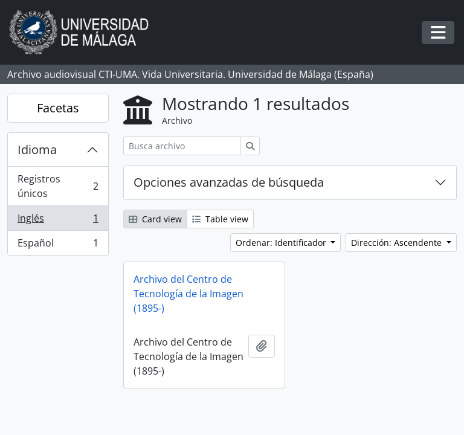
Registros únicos (57, 186)
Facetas (58, 108)
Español (57, 245)
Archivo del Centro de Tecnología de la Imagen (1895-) (188, 293)
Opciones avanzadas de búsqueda (229, 182)
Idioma (37, 149)
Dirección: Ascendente (397, 242)
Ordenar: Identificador (282, 242)
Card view (155, 219)
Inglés (57, 221)
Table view (220, 219)
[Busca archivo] (182, 146)
